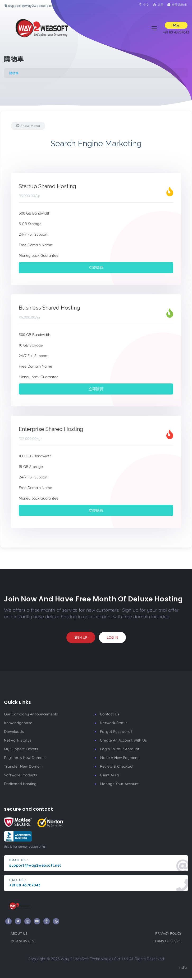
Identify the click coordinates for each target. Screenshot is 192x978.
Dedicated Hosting (20, 783)
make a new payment (119, 757)
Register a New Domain (24, 757)
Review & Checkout (117, 766)
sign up (80, 637)
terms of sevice (167, 941)
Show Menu (28, 125)
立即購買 (96, 267)
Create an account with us (123, 740)
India (183, 967)
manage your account (119, 783)
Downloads (14, 731)
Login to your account (119, 749)
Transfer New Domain (23, 766)
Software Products (20, 775)
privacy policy (168, 933)
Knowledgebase (18, 722)
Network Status (17, 740)
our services (22, 941)
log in (112, 637)
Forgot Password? (116, 731)
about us (19, 933)
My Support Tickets (21, 749)
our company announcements (31, 714)
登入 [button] (176, 25)
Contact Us (109, 714)
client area (109, 775)
